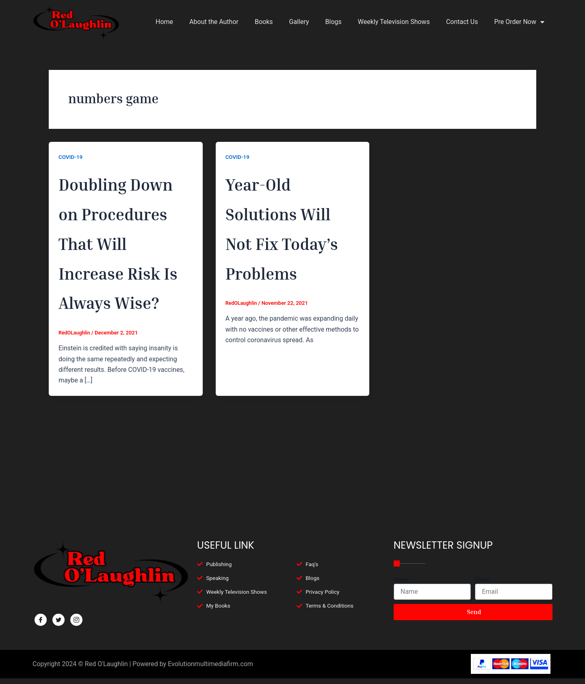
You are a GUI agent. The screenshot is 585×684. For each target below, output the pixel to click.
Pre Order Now (519, 22)
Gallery (299, 22)
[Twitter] (58, 620)
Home (164, 22)
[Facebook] (41, 620)
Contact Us (462, 22)
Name (401, 579)
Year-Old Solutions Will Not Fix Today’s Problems (286, 241)
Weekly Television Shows (394, 22)
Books (264, 22)
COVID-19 (71, 157)
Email (482, 579)
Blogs (333, 22)
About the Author (213, 22)
